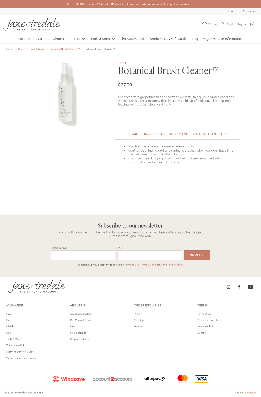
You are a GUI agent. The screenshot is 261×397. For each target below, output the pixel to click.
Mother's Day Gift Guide (168, 38)
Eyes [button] (42, 38)
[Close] (256, 4)
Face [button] (24, 38)
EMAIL (121, 248)
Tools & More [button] (103, 38)
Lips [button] (80, 38)
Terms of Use (131, 264)
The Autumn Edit (132, 38)
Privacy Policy (175, 264)
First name (59, 248)
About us (233, 11)
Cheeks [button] (61, 38)
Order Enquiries (147, 305)
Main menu (15, 305)
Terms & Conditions (151, 264)
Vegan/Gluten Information (223, 38)
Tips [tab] (224, 134)
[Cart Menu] (252, 24)
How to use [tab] (178, 134)
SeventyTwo (249, 392)
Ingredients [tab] (154, 134)
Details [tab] (133, 134)
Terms (202, 305)
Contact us (249, 11)
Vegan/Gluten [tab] (204, 134)
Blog (195, 38)
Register (242, 24)
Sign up (197, 255)
